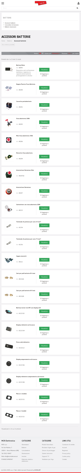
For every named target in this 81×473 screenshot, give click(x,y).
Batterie (7, 17)
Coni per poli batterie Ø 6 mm (25, 273)
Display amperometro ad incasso (26, 359)
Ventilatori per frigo (48, 459)
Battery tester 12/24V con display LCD (28, 308)
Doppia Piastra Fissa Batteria (25, 84)
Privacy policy (66, 453)
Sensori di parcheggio (48, 450)
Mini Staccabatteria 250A (24, 136)
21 (70, 53)
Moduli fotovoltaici (47, 444)
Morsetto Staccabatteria (24, 153)
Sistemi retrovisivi (47, 453)
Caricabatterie (26, 450)
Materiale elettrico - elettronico (27, 460)
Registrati (65, 450)
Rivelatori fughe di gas (48, 447)
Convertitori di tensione (12, 25)
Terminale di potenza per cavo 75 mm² (28, 239)
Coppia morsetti (21, 256)
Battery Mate (20, 65)
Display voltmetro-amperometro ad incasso (30, 376)
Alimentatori (25, 444)
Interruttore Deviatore (23, 187)
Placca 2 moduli (21, 411)
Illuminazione (26, 453)
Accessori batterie (10, 23)
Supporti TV (45, 456)
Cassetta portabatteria (23, 101)
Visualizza (44, 70)
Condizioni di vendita (68, 444)
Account (64, 447)
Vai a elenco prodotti (8, 44)
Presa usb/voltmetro (22, 342)
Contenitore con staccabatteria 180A (28, 204)
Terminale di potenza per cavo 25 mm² (28, 222)
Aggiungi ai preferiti (44, 75)
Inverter (24, 456)
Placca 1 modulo (21, 394)
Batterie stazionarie (10, 27)
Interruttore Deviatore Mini (25, 170)
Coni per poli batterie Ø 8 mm (25, 290)
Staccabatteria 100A (23, 118)
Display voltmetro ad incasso (25, 325)
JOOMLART (37, 470)
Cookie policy (66, 456)
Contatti (64, 459)
